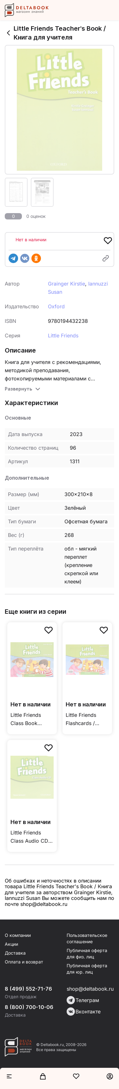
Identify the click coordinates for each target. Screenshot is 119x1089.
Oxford (56, 306)
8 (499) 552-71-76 (28, 989)
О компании (18, 935)
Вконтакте (84, 1011)
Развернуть (18, 388)
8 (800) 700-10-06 (29, 1007)
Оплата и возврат (24, 961)
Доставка (15, 953)
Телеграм (83, 1000)
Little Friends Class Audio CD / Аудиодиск (31, 837)
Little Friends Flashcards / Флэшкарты (81, 719)
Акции (11, 944)
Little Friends (63, 335)
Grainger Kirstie (66, 283)
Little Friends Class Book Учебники (25, 719)
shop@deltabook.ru (90, 989)
